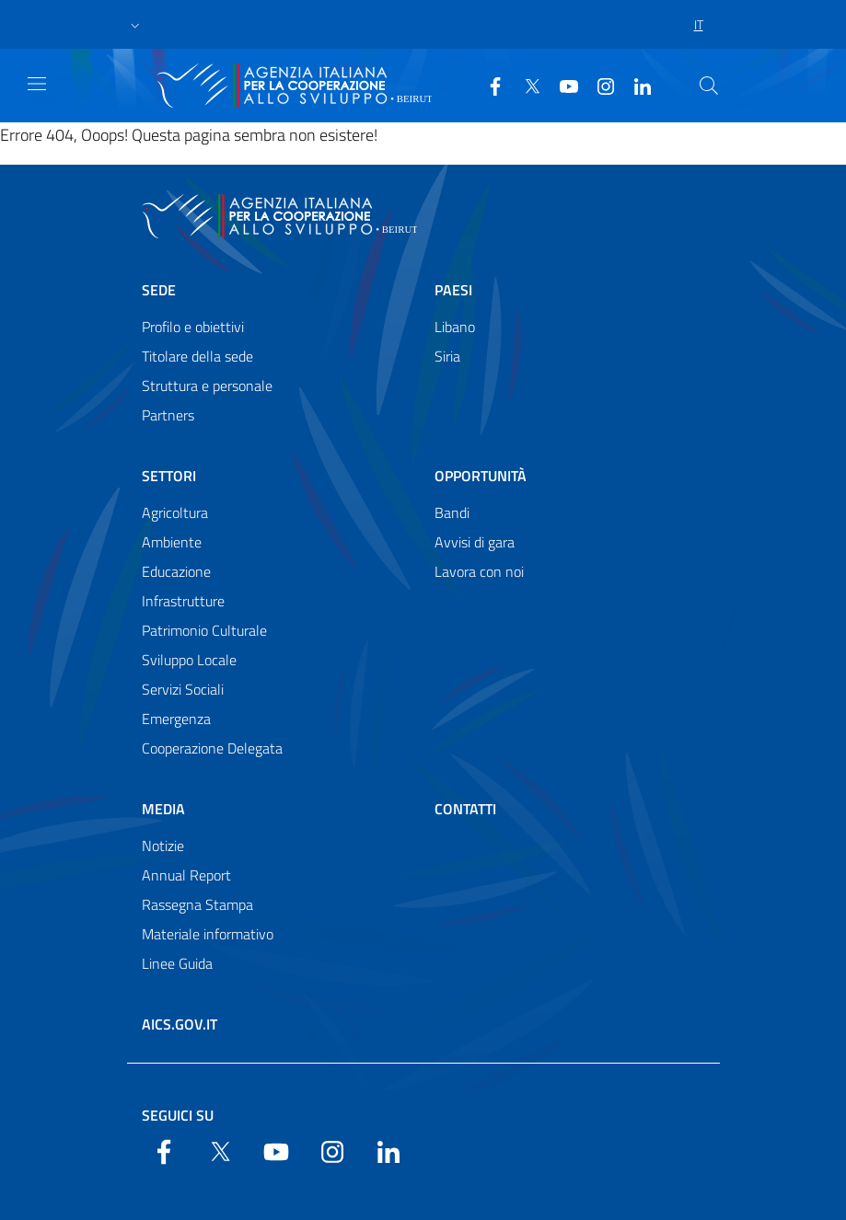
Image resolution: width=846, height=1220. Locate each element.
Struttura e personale (207, 385)
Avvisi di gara (475, 542)
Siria (447, 356)
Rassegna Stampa (197, 904)
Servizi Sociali (183, 689)
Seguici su (178, 1115)
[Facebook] (487, 85)
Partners (168, 415)
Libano (455, 327)
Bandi (452, 512)
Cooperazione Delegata (212, 748)
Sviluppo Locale (189, 660)
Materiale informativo (207, 934)
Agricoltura (175, 512)
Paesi (453, 290)
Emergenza (176, 719)
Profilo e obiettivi (193, 327)
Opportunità (481, 476)
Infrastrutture (183, 601)
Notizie (163, 845)
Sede (159, 290)
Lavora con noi (479, 571)
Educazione (176, 571)
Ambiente (172, 542)
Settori (169, 476)
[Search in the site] (709, 86)
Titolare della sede (197, 356)
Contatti (465, 809)
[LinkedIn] (635, 85)
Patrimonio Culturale (204, 630)
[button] (135, 24)
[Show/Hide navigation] (37, 84)
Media (163, 809)
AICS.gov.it (179, 1024)
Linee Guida (177, 963)
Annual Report (186, 875)
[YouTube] (561, 85)
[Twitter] (524, 85)
